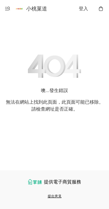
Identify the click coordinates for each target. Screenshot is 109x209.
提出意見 (55, 196)
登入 (83, 8)
